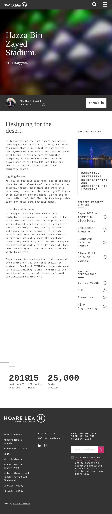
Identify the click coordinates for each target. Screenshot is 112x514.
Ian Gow (25, 104)
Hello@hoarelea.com (50, 438)
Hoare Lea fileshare (17, 448)
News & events (13, 434)
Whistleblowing (13, 459)
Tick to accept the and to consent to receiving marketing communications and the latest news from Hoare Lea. (89, 465)
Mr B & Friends (21, 504)
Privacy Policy (13, 491)
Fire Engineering (87, 306)
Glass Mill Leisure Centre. (86, 257)
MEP (80, 290)
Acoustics (85, 297)
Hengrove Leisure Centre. (85, 242)
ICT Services (88, 283)
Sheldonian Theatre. (86, 229)
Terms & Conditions (87, 460)
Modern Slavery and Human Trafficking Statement (16, 477)
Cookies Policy (13, 486)
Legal (7, 454)
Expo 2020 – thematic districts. (87, 217)
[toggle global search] (94, 5)
